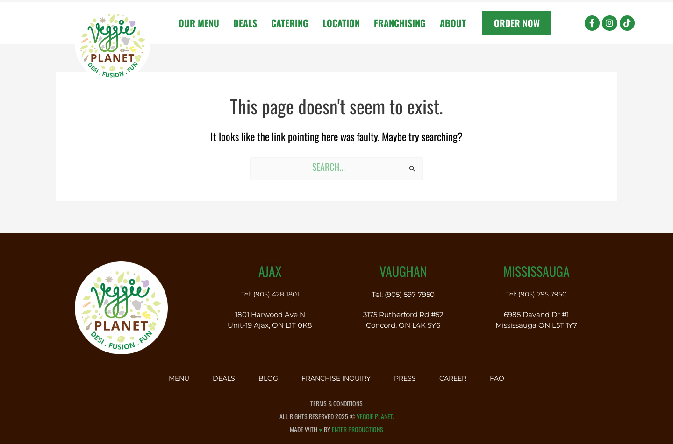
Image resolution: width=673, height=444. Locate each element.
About (453, 23)
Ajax (270, 267)
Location (341, 23)
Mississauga (536, 267)
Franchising (400, 23)
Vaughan (403, 267)
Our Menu (199, 23)
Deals (245, 23)
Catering (289, 23)
